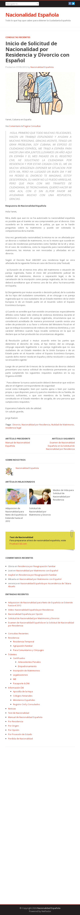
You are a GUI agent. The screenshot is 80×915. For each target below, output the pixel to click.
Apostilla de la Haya (23, 691)
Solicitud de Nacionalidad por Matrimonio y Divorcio (40, 511)
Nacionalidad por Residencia (36, 424)
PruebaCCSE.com (18, 543)
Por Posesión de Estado (20, 734)
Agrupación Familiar (23, 645)
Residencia (13, 637)
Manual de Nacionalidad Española (25, 717)
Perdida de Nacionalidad (20, 738)
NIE (14, 679)
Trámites (12, 654)
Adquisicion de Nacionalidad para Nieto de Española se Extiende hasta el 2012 (16, 515)
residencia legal (13, 427)
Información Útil (16, 687)
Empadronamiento (27, 666)
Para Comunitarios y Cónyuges (28, 650)
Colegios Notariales (22, 695)
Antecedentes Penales (29, 661)
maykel (11, 574)
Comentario (15, 126)
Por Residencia (15, 721)
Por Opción (13, 730)
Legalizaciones (20, 674)
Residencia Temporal (23, 641)
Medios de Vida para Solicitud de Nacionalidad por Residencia (63, 495)
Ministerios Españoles (24, 700)
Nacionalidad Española (32, 14)
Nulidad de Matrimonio (62, 424)
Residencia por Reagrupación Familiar (37, 566)
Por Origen (13, 725)
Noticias (12, 708)
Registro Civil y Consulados (26, 704)
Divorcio (17, 424)
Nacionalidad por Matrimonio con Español (37, 570)
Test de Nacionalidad (18, 712)
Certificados (19, 658)
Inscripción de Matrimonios (26, 670)
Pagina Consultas (32, 126)
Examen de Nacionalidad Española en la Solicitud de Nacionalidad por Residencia (60, 445)
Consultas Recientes (17, 37)
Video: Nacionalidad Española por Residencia (30, 609)
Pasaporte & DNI (21, 683)
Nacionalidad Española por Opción (25, 614)
